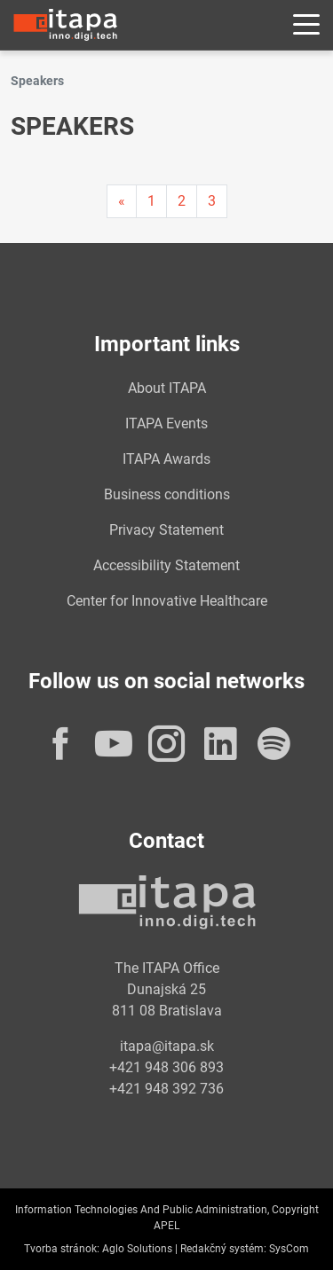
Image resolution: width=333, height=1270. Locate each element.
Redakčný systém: (223, 1249)
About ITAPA (167, 388)
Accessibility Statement (166, 565)
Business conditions (167, 494)
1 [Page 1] (151, 200)
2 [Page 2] (182, 200)
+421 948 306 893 (166, 1067)
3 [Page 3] (212, 200)
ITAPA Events (166, 423)
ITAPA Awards (166, 459)
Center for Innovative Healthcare (167, 600)
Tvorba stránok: (61, 1249)
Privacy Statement (166, 529)
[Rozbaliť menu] (306, 25)
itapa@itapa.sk (167, 1046)
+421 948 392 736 (166, 1088)
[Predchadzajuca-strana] (122, 201)
